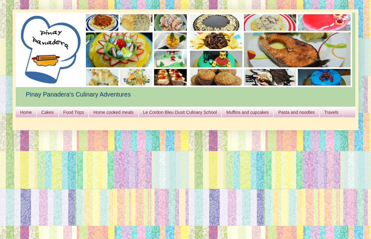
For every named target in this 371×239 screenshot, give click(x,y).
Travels (331, 112)
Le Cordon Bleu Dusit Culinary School (180, 112)
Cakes (47, 112)
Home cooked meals (113, 112)
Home (26, 112)
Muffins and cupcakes (247, 112)
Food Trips (73, 112)
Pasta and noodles (296, 112)
